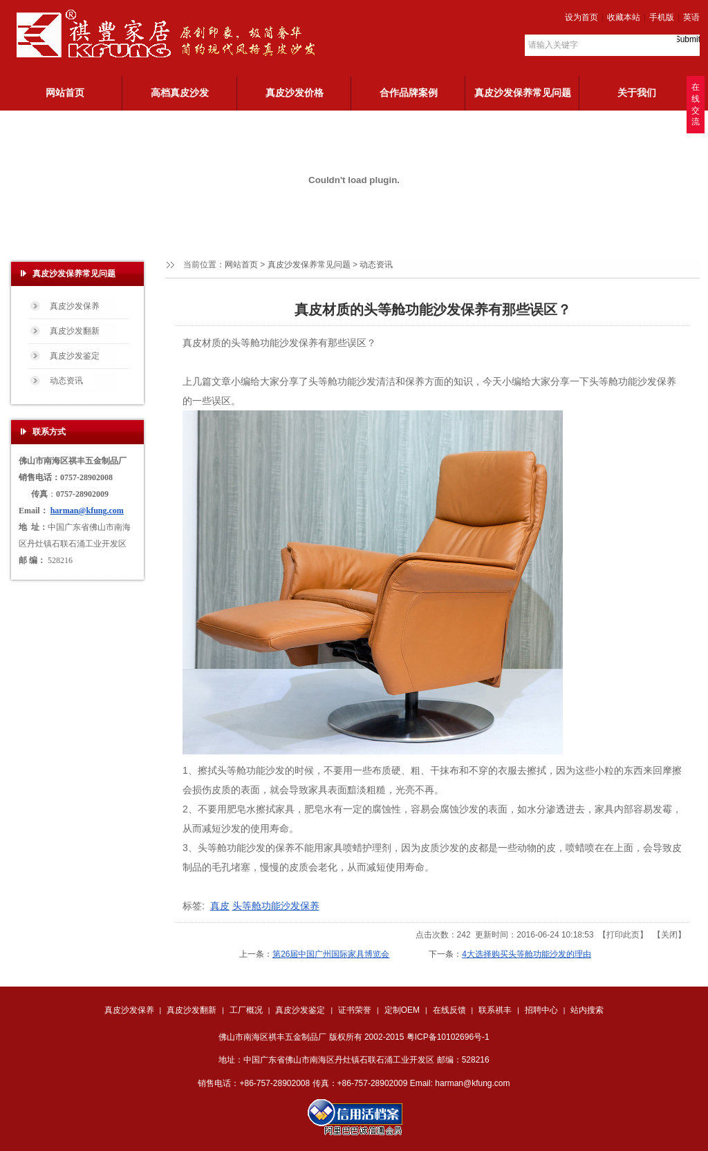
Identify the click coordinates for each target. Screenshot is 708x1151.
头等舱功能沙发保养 (275, 905)
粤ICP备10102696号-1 (448, 1037)
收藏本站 (623, 17)
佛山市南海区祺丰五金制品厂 (272, 1037)
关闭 (669, 935)
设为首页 (581, 17)
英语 (691, 17)
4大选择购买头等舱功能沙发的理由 (526, 954)
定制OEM (402, 1010)
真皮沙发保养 (129, 1010)
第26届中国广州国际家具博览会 (330, 954)
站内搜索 (587, 1010)
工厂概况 (246, 1010)
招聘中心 (541, 1010)
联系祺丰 (495, 1010)
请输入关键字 (553, 45)
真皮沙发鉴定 (300, 1010)
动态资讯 (376, 264)
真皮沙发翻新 (191, 1010)
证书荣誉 (354, 1010)
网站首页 (241, 264)
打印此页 (623, 935)
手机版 (661, 17)
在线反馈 (449, 1010)
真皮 (220, 905)
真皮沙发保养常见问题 (309, 264)
